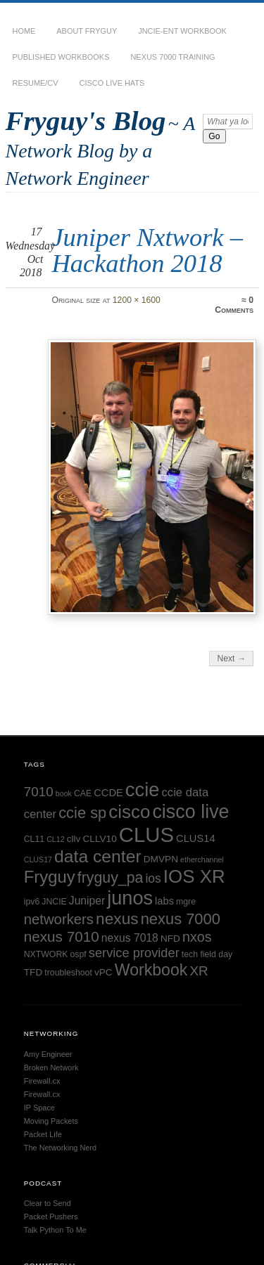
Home (24, 31)
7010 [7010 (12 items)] (39, 791)
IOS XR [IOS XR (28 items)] (194, 876)
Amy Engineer (48, 1054)
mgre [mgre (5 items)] (186, 902)
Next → (231, 658)
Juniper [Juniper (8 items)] (87, 901)
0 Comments (234, 305)
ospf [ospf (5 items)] (78, 954)
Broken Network (51, 1067)
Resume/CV (35, 83)
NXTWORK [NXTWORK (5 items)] (46, 954)
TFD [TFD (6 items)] (33, 972)
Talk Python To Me (55, 1230)
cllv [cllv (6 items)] (74, 838)
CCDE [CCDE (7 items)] (108, 792)
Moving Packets (51, 1121)
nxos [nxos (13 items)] (197, 937)
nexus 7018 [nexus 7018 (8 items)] (129, 938)
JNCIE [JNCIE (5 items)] (54, 902)
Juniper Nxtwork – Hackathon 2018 (146, 250)
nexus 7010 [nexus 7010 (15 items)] (61, 936)
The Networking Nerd (60, 1147)
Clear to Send (47, 1203)
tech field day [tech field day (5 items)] (207, 954)
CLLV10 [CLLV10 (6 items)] (99, 838)
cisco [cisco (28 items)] (129, 812)
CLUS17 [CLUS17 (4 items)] (38, 859)
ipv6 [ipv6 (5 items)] (32, 902)
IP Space (39, 1107)
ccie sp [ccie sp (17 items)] (82, 813)
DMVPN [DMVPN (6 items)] (161, 859)
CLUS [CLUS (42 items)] (146, 834)
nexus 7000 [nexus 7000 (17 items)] (180, 919)
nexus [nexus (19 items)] (117, 918)
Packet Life (43, 1134)
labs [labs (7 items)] (164, 901)
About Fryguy (86, 31)
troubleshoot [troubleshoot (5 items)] (68, 973)
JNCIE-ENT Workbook (182, 31)
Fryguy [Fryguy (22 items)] (49, 876)
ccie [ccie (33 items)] (142, 789)
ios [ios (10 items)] (153, 878)
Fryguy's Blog (86, 120)
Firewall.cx (42, 1081)
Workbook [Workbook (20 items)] (151, 970)
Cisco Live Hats (112, 83)
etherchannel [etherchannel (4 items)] (202, 859)
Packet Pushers (51, 1216)
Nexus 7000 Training (172, 57)
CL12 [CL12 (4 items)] (55, 839)
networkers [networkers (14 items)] (59, 919)
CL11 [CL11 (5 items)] (34, 839)
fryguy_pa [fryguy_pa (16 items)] (110, 877)
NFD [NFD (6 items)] (170, 938)
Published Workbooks (61, 57)
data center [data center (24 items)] (98, 856)
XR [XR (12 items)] (198, 971)
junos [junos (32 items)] (130, 898)
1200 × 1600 (137, 300)
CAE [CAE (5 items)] (83, 793)
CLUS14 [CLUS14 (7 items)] (195, 838)
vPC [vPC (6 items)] (103, 972)
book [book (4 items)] (64, 793)
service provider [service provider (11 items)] (134, 952)
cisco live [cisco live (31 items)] (190, 811)
